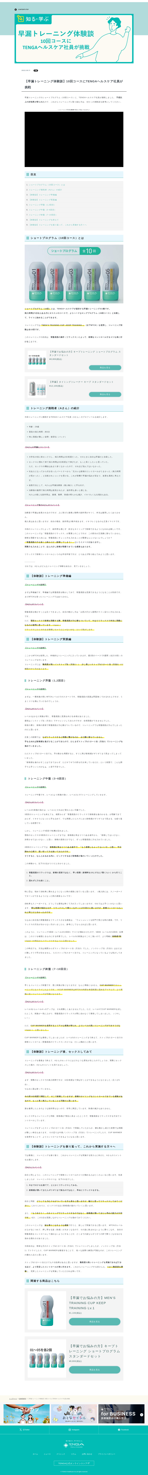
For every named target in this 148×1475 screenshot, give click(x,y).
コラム (73, 1454)
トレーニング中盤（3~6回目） (42, 210)
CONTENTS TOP (23, 9)
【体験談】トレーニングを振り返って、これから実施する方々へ (58, 225)
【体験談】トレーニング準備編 (43, 195)
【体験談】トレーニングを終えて (44, 220)
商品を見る (105, 368)
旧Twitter (25, 1430)
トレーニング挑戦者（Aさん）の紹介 (45, 190)
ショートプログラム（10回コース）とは (47, 185)
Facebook (123, 1430)
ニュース (47, 1454)
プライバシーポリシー (106, 1454)
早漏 (36, 70)
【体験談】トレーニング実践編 (43, 200)
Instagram (74, 1430)
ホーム (35, 1454)
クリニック (60, 1454)
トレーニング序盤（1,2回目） (42, 205)
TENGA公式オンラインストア (74, 1463)
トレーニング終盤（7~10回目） (43, 215)
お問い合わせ (87, 1454)
